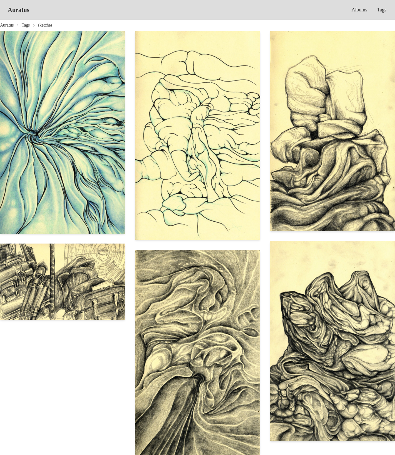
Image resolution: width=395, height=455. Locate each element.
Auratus (18, 9)
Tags (381, 9)
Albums (359, 9)
